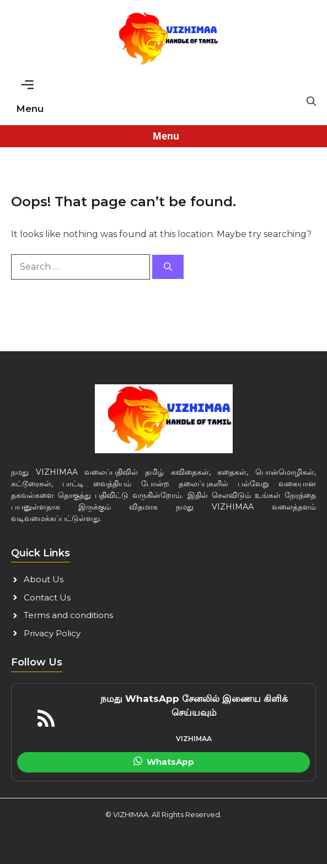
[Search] (168, 267)
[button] (311, 100)
